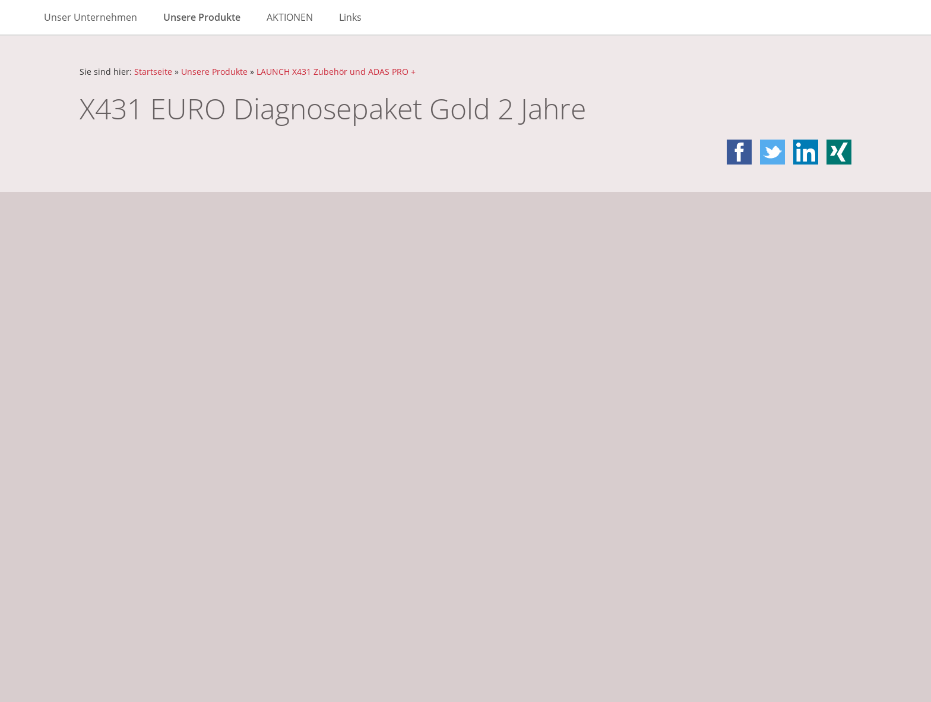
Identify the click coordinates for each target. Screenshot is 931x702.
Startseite (153, 71)
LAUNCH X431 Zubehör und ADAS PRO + (336, 71)
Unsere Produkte (214, 71)
